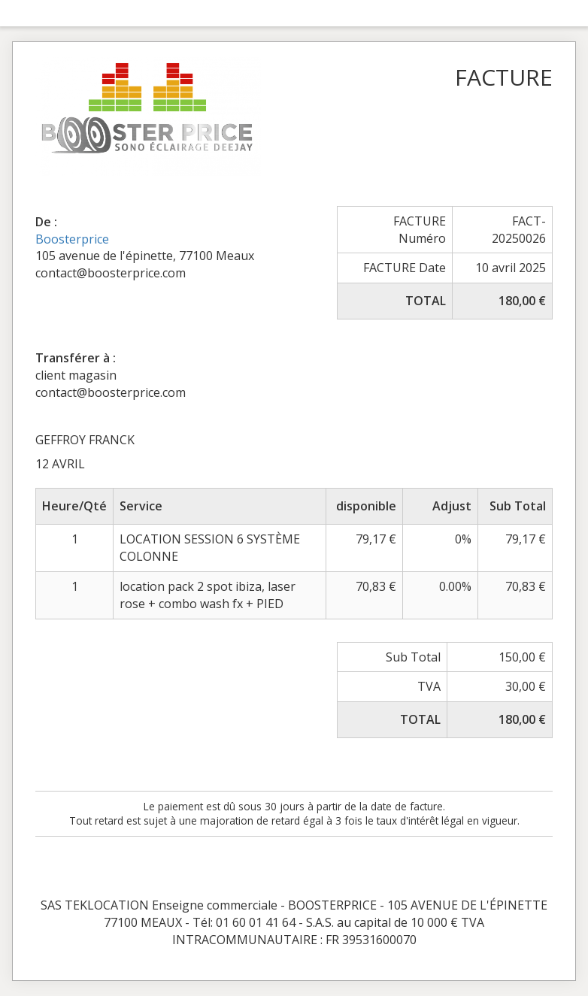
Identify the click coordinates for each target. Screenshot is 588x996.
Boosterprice (72, 239)
